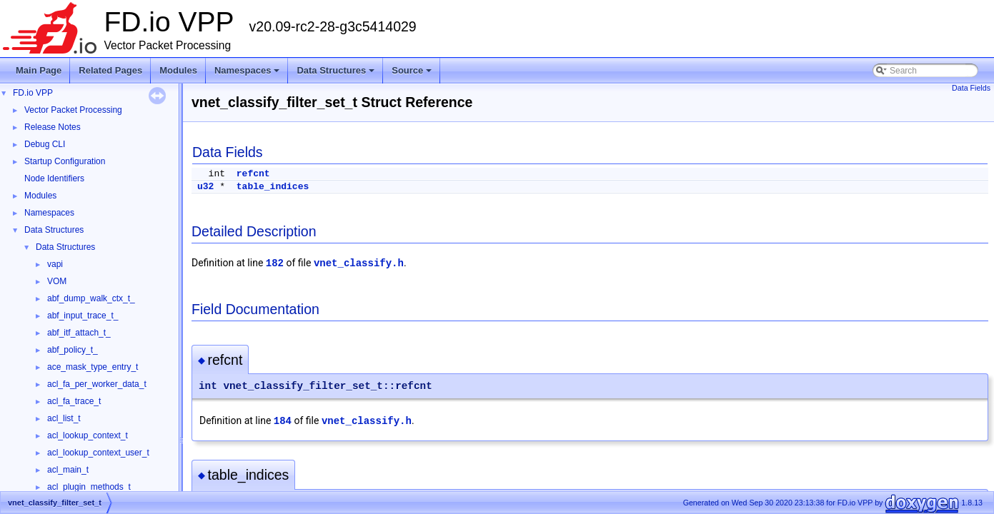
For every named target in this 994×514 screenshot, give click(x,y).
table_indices (273, 186)
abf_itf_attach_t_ (79, 333)
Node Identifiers (54, 178)
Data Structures (337, 74)
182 (275, 263)
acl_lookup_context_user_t (98, 453)
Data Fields (971, 88)
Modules (178, 70)
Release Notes (52, 127)
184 (283, 421)
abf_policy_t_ (72, 350)
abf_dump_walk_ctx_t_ (91, 298)
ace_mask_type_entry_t (92, 367)
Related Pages (110, 70)
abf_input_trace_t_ (82, 316)
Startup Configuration (64, 161)
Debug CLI (44, 144)
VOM (56, 281)
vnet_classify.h (359, 263)
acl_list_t (64, 418)
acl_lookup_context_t (87, 435)
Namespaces (248, 74)
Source (413, 74)
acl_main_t (68, 470)
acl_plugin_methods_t (89, 487)
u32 (205, 186)
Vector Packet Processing (73, 110)
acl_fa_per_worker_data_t (96, 384)
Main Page (38, 70)
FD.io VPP (33, 93)
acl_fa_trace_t (74, 401)
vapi (55, 264)
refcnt (253, 173)
